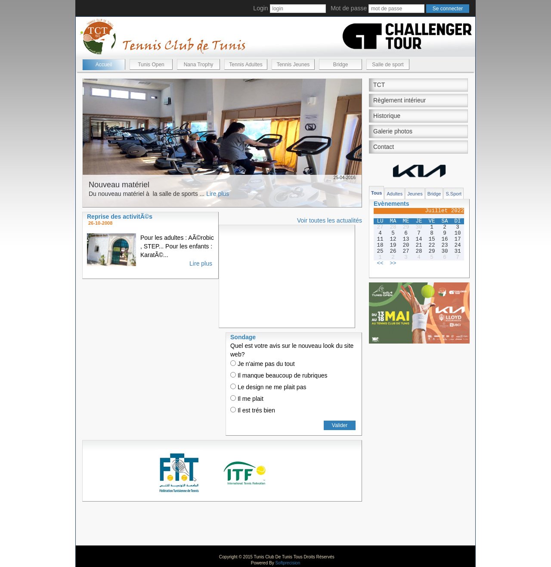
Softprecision (287, 563)
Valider (339, 425)
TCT (379, 84)
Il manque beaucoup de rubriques (278, 375)
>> (393, 263)
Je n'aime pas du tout (262, 363)
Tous (376, 192)
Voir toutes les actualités (329, 220)
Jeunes (414, 193)
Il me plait (246, 398)
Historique (386, 115)
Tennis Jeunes (293, 65)
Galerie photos (392, 131)
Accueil (104, 65)
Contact (383, 146)
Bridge (340, 65)
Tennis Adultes (245, 65)
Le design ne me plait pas (268, 387)
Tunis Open (151, 65)
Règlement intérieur (399, 100)
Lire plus (217, 193)
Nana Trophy (199, 65)
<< (380, 263)
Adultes (394, 193)
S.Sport (453, 193)
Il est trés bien (252, 410)
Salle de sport (387, 65)
